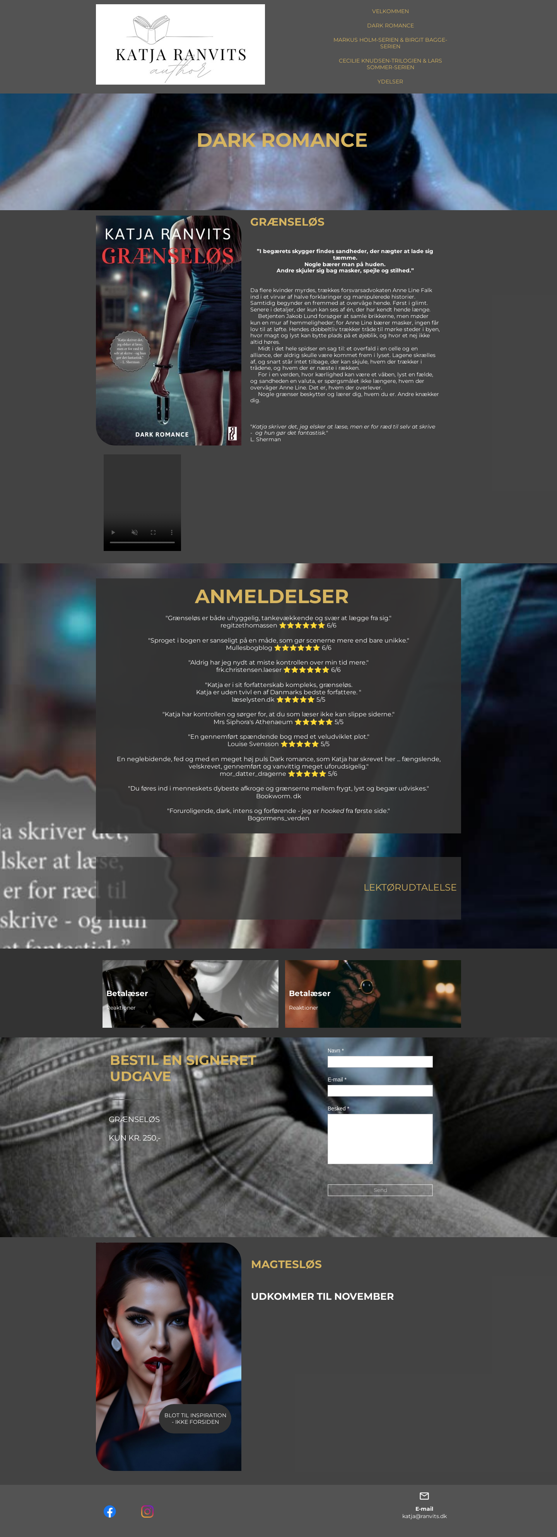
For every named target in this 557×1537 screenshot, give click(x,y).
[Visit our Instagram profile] (147, 1511)
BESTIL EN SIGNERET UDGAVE (183, 1068)
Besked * (338, 1108)
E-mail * (337, 1079)
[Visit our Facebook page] (110, 1511)
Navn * (336, 1050)
